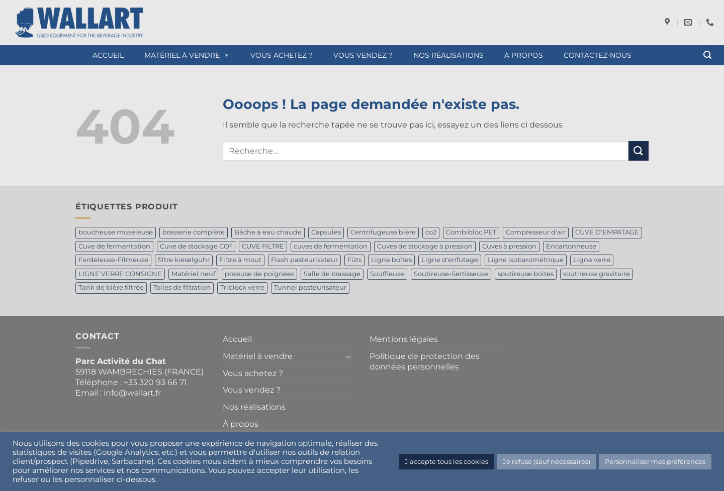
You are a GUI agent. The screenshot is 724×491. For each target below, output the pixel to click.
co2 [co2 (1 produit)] (430, 232)
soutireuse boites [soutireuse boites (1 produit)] (526, 274)
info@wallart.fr (132, 393)
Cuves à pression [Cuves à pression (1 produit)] (509, 246)
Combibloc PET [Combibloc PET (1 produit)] (471, 232)
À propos (523, 55)
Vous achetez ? (281, 55)
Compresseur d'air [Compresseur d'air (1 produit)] (536, 232)
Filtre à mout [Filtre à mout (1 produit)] (240, 260)
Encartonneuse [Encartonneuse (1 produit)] (571, 246)
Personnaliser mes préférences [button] (655, 461)
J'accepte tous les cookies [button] (446, 461)
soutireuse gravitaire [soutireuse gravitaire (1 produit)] (596, 274)
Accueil (108, 55)
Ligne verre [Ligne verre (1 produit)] (591, 260)
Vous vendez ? (363, 55)
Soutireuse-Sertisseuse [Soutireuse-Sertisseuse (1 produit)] (451, 274)
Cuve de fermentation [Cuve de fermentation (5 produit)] (114, 246)
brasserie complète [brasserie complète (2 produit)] (193, 232)
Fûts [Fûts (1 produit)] (354, 260)
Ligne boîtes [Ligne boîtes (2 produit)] (391, 260)
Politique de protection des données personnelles (425, 361)
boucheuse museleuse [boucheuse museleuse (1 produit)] (115, 232)
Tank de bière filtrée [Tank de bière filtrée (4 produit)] (111, 287)
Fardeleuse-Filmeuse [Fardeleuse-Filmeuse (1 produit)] (113, 260)
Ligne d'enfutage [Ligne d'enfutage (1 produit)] (449, 260)
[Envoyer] (638, 151)
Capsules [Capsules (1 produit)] (326, 232)
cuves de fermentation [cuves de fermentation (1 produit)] (331, 246)
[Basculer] (348, 356)
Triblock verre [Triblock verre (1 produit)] (242, 287)
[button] (707, 55)
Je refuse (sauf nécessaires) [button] (546, 461)
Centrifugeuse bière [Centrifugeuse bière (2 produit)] (383, 232)
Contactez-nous (597, 55)
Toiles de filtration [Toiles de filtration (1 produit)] (182, 287)
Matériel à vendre (187, 55)
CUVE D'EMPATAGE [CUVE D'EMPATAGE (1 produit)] (607, 232)
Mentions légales (404, 339)
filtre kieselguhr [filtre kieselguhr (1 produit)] (184, 260)
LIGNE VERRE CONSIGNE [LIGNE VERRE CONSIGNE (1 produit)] (120, 274)
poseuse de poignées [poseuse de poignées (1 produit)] (259, 274)
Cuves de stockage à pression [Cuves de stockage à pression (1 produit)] (425, 246)
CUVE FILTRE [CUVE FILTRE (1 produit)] (263, 246)
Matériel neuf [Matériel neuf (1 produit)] (193, 274)
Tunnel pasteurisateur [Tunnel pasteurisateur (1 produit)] (310, 287)
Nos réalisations (448, 55)
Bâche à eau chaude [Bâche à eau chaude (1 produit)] (268, 232)
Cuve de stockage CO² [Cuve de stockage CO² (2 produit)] (196, 246)
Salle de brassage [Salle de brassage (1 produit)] (332, 274)
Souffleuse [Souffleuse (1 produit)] (387, 274)
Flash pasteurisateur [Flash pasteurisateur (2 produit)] (304, 260)
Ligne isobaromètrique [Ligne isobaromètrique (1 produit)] (526, 260)
